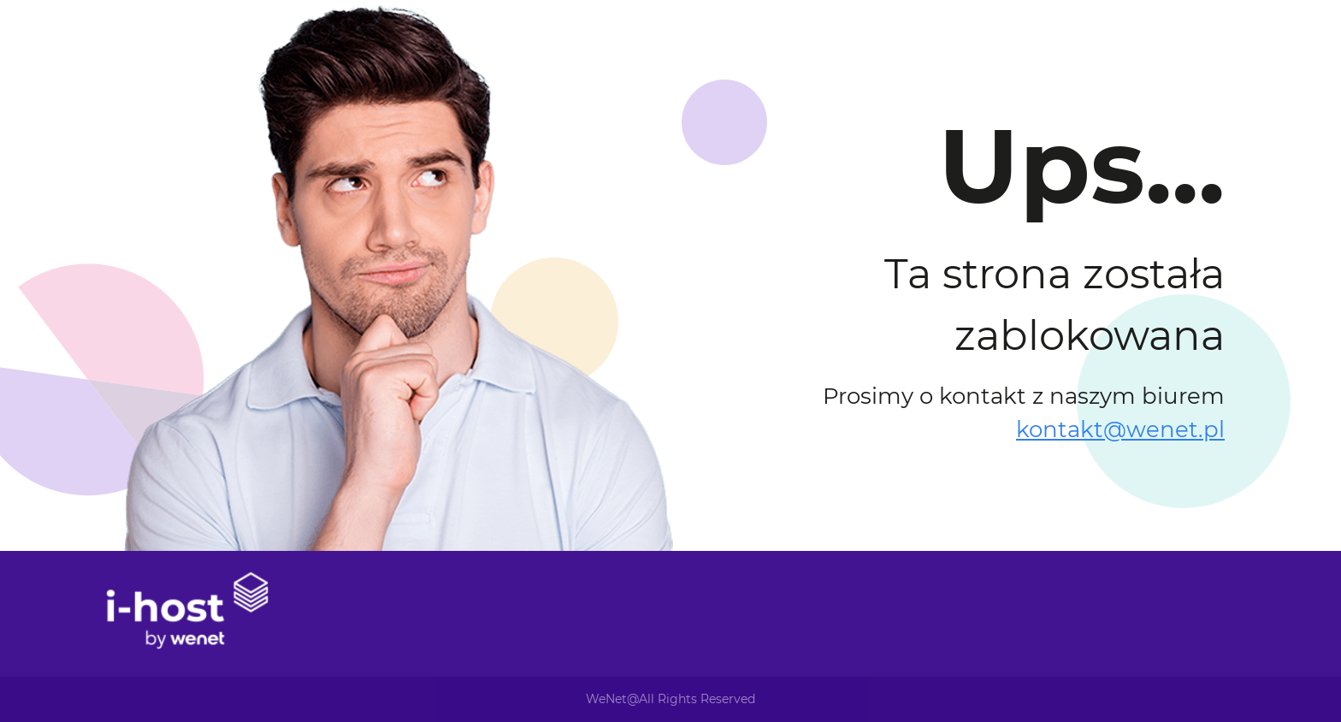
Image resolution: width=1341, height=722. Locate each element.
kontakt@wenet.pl (1120, 429)
